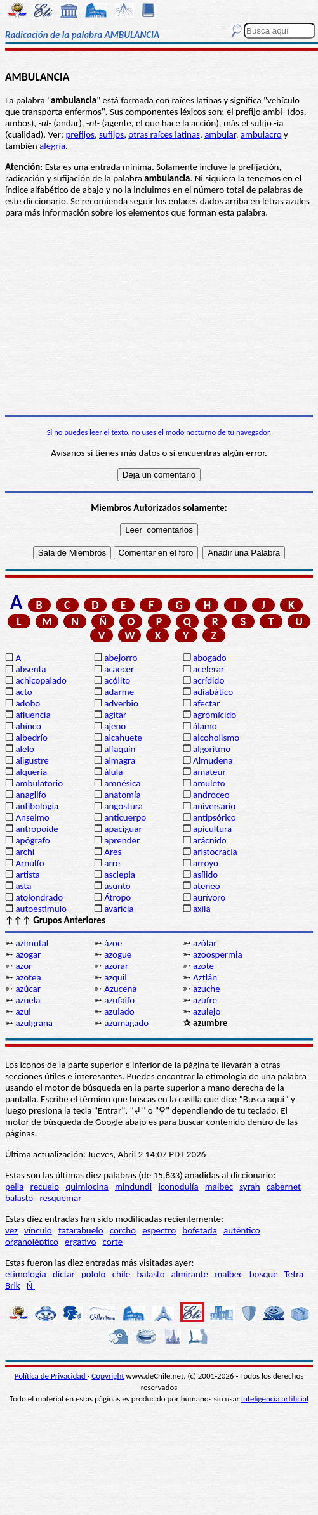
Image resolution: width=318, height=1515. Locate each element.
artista (27, 874)
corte (113, 1241)
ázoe (113, 943)
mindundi (133, 1186)
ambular (220, 134)
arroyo (205, 863)
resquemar (60, 1198)
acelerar (208, 669)
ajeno (115, 726)
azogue (117, 954)
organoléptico (31, 1241)
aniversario (214, 806)
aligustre (31, 760)
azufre (205, 1000)
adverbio (121, 703)
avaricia (118, 908)
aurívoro (209, 897)
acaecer (119, 669)
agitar (115, 714)
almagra (119, 760)
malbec (219, 1186)
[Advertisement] (159, 316)
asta (23, 886)
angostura (123, 806)
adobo (27, 703)
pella (14, 1186)
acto (23, 692)
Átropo (117, 897)
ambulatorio (39, 783)
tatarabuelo (80, 1230)
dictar (64, 1274)
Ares (112, 851)
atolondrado (39, 897)
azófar (204, 943)
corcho (123, 1230)
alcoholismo (216, 737)
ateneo (206, 886)
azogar (28, 954)
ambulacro (261, 134)
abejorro (120, 657)
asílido (205, 874)
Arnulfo (29, 863)
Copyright (107, 1376)
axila (202, 908)
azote (203, 966)
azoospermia (217, 954)
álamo (205, 726)
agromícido (214, 714)
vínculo (38, 1230)
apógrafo (32, 840)
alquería (31, 771)
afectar (206, 703)
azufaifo (119, 1000)
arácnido (210, 840)
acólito (117, 680)
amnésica (122, 783)
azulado (119, 1011)
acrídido (208, 680)
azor (23, 966)
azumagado (126, 1023)
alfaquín (119, 749)
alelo (24, 749)
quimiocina (86, 1186)
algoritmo (211, 749)
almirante (189, 1274)
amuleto (209, 783)
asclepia (119, 874)
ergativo (80, 1241)
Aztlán (205, 977)
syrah (249, 1186)
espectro (159, 1230)
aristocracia (215, 851)
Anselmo (32, 817)
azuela (27, 1000)
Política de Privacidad (51, 1376)
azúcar (28, 988)
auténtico (241, 1230)
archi (24, 851)
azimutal (31, 943)
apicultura (212, 829)
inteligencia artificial (274, 1398)
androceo (211, 794)
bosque (263, 1274)
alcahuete (123, 737)
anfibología (36, 806)
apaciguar (123, 829)
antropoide (36, 829)
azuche (206, 988)
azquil (115, 977)
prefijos (80, 134)
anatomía (122, 794)
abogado (210, 657)
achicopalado (40, 680)
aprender (122, 840)
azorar (116, 966)
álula (113, 771)
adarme (119, 692)
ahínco (28, 726)
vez (11, 1230)
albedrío (31, 737)
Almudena (212, 760)
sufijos (111, 134)
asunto (117, 886)
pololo (93, 1274)
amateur (209, 771)
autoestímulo (41, 908)
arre (112, 863)
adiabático (213, 692)
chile (121, 1274)
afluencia (32, 714)
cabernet (284, 1186)
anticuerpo (125, 817)
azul (22, 1011)
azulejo (206, 1011)
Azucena (120, 988)
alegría (52, 146)
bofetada (199, 1230)
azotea (28, 977)
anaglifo (30, 794)
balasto (19, 1198)
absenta (30, 669)
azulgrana (34, 1023)
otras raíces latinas (164, 134)
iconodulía (178, 1186)
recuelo (45, 1186)
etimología (25, 1274)
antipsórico (214, 817)
